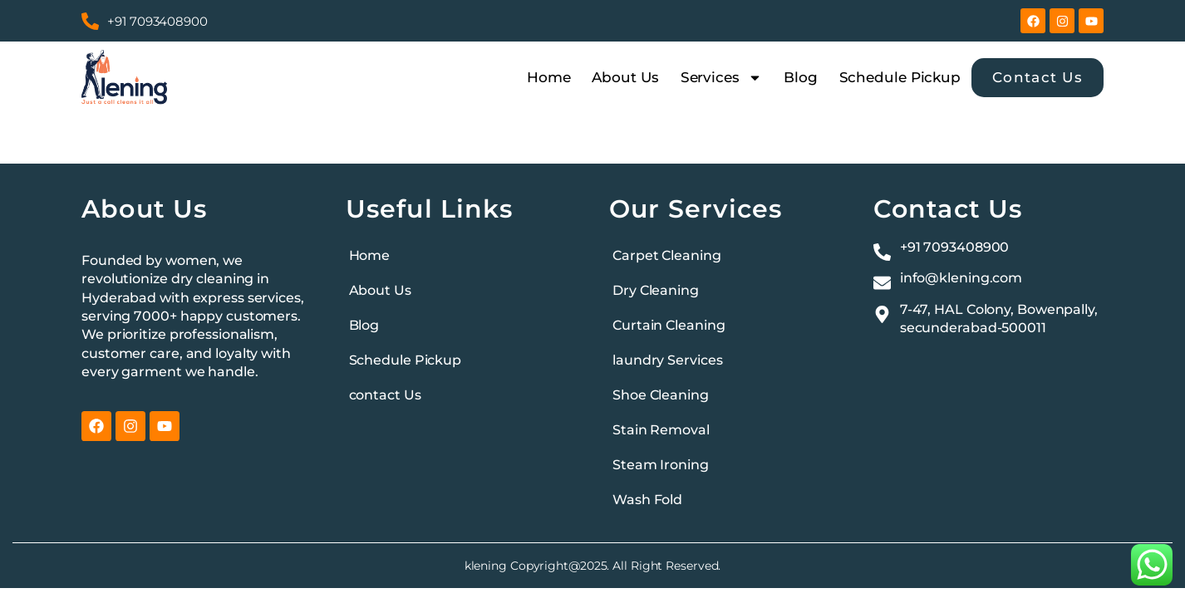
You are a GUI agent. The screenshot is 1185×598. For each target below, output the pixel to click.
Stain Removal (661, 430)
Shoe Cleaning (660, 395)
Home (549, 77)
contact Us (385, 395)
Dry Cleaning (655, 290)
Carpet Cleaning (666, 255)
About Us (625, 77)
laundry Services (667, 360)
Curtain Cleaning (668, 325)
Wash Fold (647, 499)
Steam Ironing (660, 465)
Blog (801, 77)
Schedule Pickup (900, 77)
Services (721, 77)
